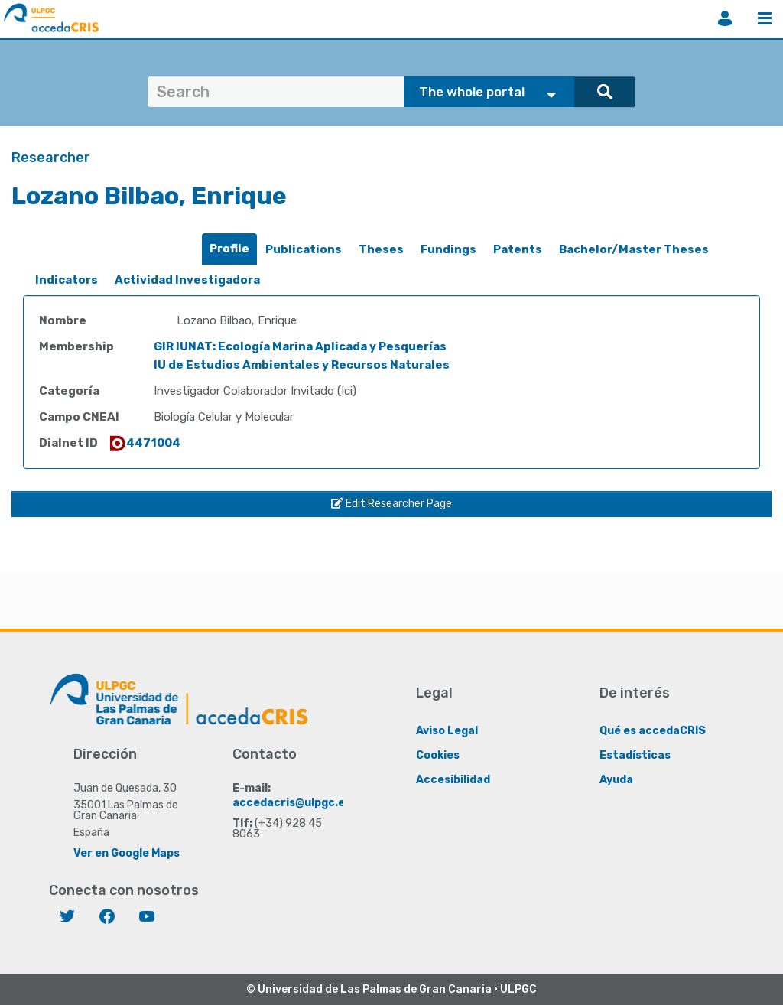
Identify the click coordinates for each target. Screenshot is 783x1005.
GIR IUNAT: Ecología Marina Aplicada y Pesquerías (300, 346)
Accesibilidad (453, 779)
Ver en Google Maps (126, 853)
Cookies (438, 755)
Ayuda (616, 779)
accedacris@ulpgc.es (291, 802)
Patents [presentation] (517, 249)
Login (725, 18)
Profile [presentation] (229, 248)
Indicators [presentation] (66, 280)
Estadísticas (635, 755)
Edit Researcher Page (391, 503)
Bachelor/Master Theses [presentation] (634, 249)
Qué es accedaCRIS (652, 730)
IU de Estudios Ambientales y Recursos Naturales (302, 365)
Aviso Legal (447, 730)
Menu (764, 18)
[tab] (229, 249)
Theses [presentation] (381, 249)
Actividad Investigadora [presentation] (187, 280)
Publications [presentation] (303, 249)
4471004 (144, 443)
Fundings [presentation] (448, 249)
